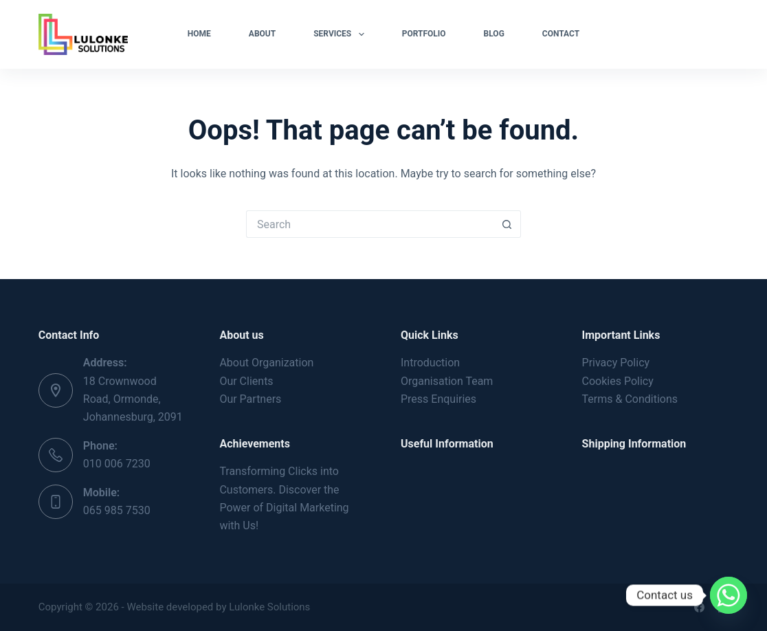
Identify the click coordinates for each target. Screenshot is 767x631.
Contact (560, 33)
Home (199, 33)
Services (341, 34)
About (262, 33)
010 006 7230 (117, 463)
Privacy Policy (616, 362)
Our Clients (246, 381)
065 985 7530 (117, 510)
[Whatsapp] (728, 595)
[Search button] (507, 224)
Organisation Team (447, 381)
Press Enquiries (438, 399)
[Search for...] (369, 224)
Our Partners (250, 399)
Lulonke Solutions (268, 607)
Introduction (430, 362)
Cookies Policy (618, 381)
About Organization (266, 362)
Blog (494, 33)
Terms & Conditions (630, 399)
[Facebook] (699, 607)
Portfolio (424, 33)
